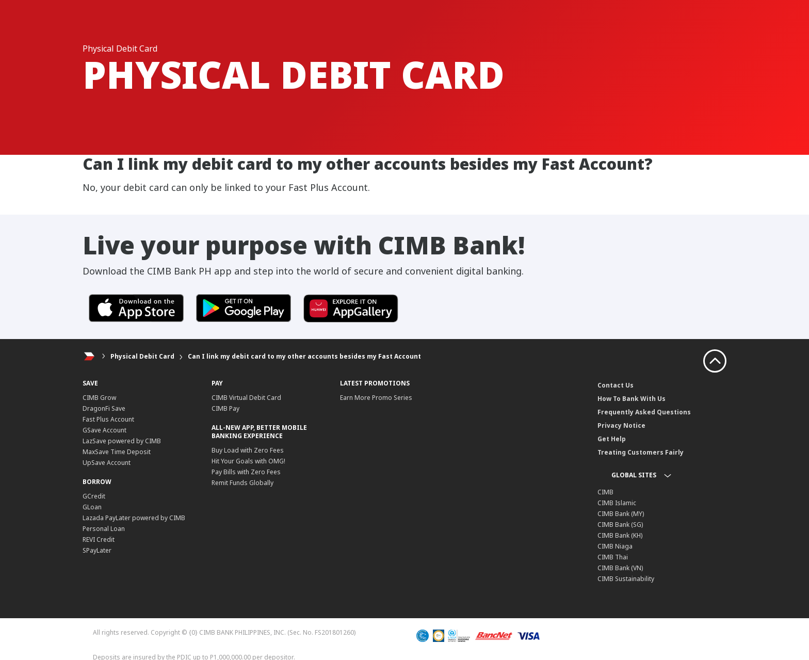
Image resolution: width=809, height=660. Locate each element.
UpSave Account (107, 462)
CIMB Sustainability (625, 578)
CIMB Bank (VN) (620, 568)
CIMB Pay (225, 408)
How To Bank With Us (631, 398)
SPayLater (97, 550)
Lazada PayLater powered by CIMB (134, 517)
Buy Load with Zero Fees (248, 450)
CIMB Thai (612, 557)
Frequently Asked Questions (644, 412)
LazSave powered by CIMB (122, 441)
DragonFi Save (104, 408)
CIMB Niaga (615, 546)
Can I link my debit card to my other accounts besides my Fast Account (304, 356)
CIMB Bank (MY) (620, 513)
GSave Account (104, 430)
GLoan (92, 507)
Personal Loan (104, 528)
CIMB (605, 492)
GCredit (94, 496)
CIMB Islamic (616, 502)
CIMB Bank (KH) (619, 535)
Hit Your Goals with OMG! (248, 461)
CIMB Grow (99, 397)
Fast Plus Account (108, 419)
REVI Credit (99, 539)
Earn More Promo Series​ (376, 397)
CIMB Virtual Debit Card (246, 397)
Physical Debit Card (142, 356)
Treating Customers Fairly (640, 452)
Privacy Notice (621, 425)
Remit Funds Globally (242, 482)
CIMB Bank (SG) (620, 524)
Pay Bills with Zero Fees (246, 472)
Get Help (611, 438)
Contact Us (615, 385)
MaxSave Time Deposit (117, 451)
